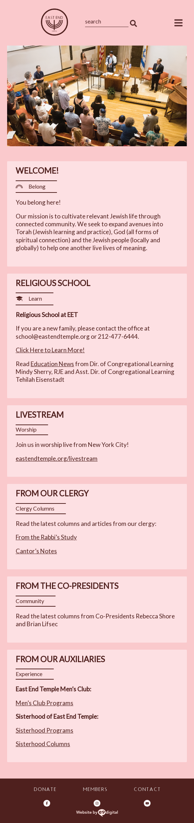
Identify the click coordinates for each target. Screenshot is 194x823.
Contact (147, 790)
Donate (44, 790)
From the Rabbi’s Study (46, 537)
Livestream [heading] (40, 415)
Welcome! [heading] (37, 170)
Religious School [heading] (53, 283)
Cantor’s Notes (36, 551)
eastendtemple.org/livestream (57, 458)
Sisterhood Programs (44, 730)
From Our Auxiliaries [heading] (60, 659)
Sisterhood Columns (43, 744)
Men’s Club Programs (44, 703)
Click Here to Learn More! (50, 350)
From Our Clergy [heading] (52, 493)
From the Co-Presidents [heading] (67, 586)
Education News (52, 364)
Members (95, 790)
